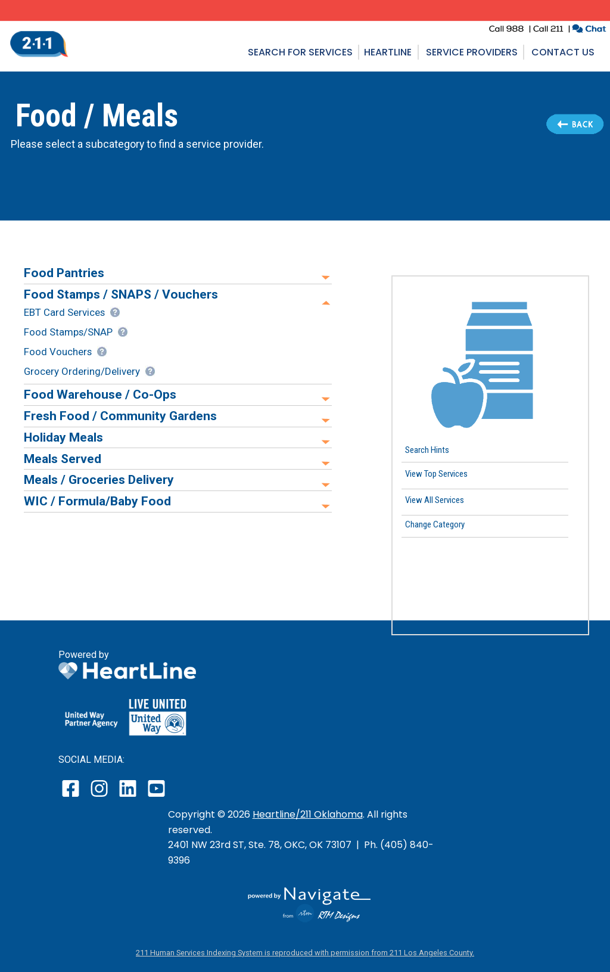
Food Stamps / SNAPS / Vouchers (121, 294)
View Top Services (436, 473)
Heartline (388, 52)
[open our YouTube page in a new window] (156, 796)
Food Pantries (64, 272)
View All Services (434, 500)
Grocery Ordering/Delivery (82, 371)
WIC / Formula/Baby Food (97, 500)
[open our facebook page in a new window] (72, 796)
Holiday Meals (63, 437)
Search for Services (300, 52)
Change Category (435, 524)
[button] (490, 360)
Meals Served (62, 458)
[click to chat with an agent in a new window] (589, 30)
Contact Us (563, 52)
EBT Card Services (64, 312)
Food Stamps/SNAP (68, 332)
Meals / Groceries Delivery (99, 479)
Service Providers (472, 52)
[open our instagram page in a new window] (100, 796)
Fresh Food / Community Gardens (120, 415)
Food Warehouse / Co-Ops (100, 394)
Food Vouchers (58, 352)
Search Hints (427, 449)
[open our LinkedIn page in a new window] (129, 796)
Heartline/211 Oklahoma (308, 814)
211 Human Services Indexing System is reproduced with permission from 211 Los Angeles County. (305, 952)
